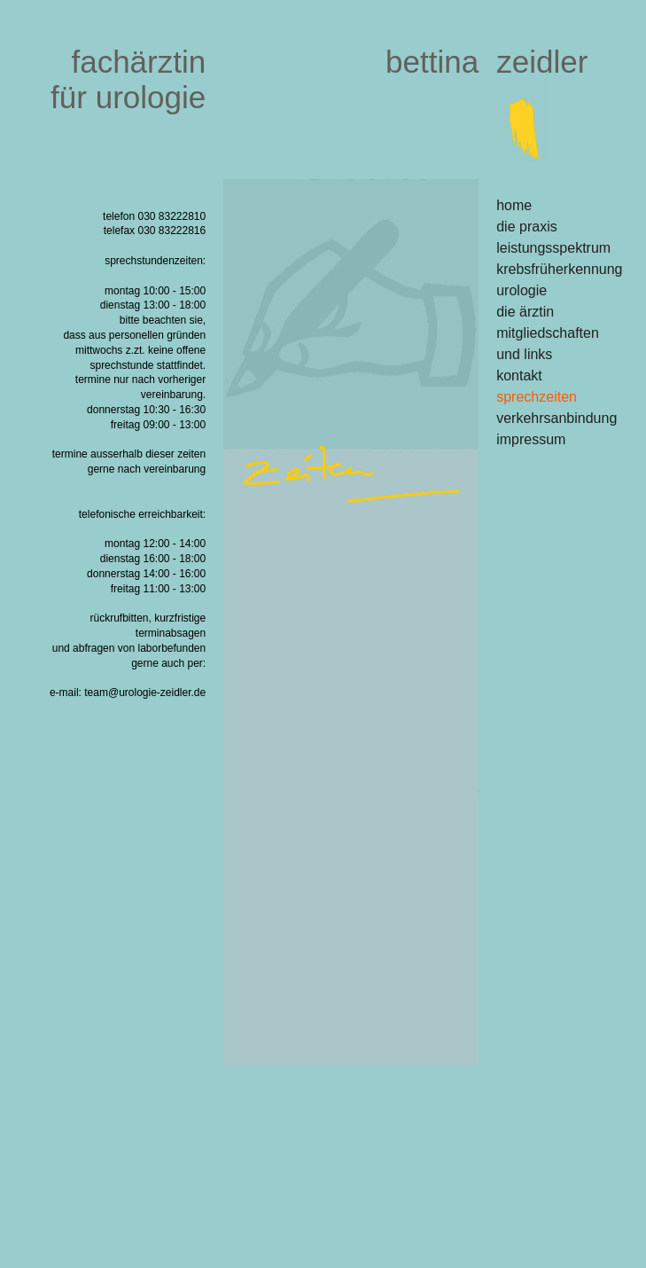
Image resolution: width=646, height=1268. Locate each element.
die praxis (526, 226)
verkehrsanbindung (556, 418)
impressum (530, 439)
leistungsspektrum (553, 247)
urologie (521, 290)
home (514, 205)
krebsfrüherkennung (559, 269)
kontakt (519, 375)
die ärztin (525, 311)
